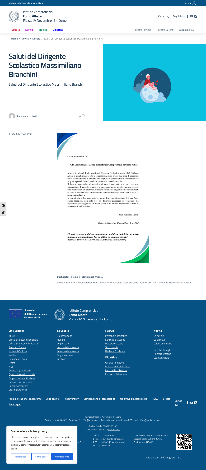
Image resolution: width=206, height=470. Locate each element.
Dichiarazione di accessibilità (99, 399)
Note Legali (15, 404)
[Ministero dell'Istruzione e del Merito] (26, 3)
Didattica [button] (57, 29)
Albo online (52, 399)
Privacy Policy (71, 399)
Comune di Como (18, 359)
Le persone (63, 343)
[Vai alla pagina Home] (14, 38)
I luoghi (61, 340)
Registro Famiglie (142, 30)
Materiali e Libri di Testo (117, 366)
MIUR (12, 336)
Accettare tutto (62, 456)
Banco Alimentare (18, 386)
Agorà (12, 363)
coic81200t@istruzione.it (87, 420)
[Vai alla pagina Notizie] (36, 38)
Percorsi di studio (114, 343)
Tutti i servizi (111, 347)
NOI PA (12, 367)
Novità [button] (43, 29)
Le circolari (159, 340)
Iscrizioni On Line (18, 351)
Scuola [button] (15, 29)
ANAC (155, 399)
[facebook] (187, 16)
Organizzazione (65, 355)
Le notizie (159, 336)
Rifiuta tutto (41, 456)
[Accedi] (190, 3)
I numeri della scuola (68, 347)
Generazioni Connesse (20, 382)
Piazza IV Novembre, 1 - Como (107, 416)
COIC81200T (114, 429)
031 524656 (61, 420)
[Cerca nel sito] (163, 16)
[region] (41, 445)
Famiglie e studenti (115, 340)
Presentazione (64, 336)
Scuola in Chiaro (17, 347)
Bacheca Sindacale (115, 351)
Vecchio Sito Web (18, 390)
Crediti (166, 399)
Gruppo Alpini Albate (20, 370)
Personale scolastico (116, 336)
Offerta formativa (114, 363)
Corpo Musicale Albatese (22, 378)
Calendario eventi (163, 343)
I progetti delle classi (116, 374)
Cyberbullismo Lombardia (22, 374)
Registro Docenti (165, 30)
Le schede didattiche (116, 370)
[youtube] (191, 16)
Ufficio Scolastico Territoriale (23, 343)
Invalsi (12, 355)
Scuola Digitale (187, 30)
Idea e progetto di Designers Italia (163, 457)
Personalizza (20, 456)
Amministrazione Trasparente (25, 399)
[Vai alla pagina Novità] (25, 38)
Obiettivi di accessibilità (133, 399)
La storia (61, 359)
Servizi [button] (29, 29)
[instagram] (195, 16)
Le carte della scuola (68, 351)
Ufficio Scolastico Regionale (23, 340)
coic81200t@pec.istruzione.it (147, 420)
